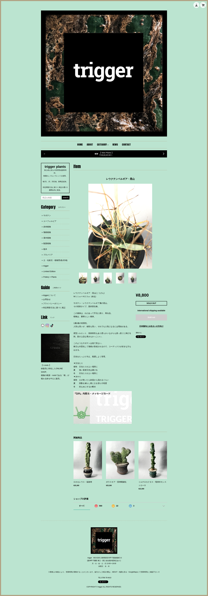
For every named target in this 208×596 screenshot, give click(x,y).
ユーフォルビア (49, 221)
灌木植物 (47, 238)
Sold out (151, 317)
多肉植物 (47, 227)
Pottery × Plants (50, 277)
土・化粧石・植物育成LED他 (55, 260)
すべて (82, 506)
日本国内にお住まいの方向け (151, 326)
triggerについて (49, 295)
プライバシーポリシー (52, 303)
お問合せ (47, 299)
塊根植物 (47, 232)
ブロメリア (48, 255)
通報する (139, 332)
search (65, 197)
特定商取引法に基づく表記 (54, 308)
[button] (103, 144)
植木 (45, 249)
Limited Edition (49, 271)
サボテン (47, 215)
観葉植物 (47, 243)
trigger (46, 266)
